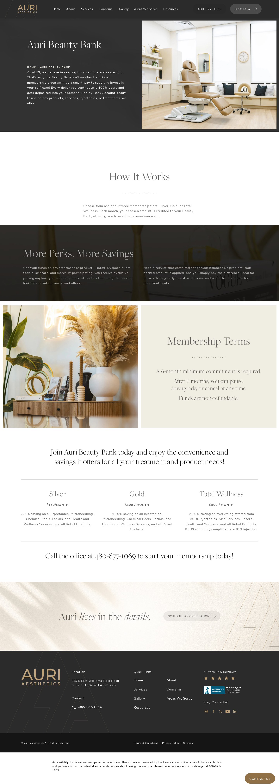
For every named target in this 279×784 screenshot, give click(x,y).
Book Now (242, 9)
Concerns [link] (106, 9)
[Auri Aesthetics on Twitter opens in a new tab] (220, 711)
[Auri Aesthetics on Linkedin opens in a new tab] (234, 711)
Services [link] (87, 9)
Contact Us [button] (259, 778)
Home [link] (57, 9)
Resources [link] (170, 9)
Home (31, 67)
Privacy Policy (170, 742)
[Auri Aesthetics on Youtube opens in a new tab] (227, 711)
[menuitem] (57, 9)
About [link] (70, 9)
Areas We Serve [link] (145, 9)
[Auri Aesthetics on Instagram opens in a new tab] (206, 711)
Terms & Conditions (146, 742)
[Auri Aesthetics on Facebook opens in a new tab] (213, 711)
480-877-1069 (115, 555)
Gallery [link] (124, 9)
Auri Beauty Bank (55, 67)
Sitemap (188, 742)
